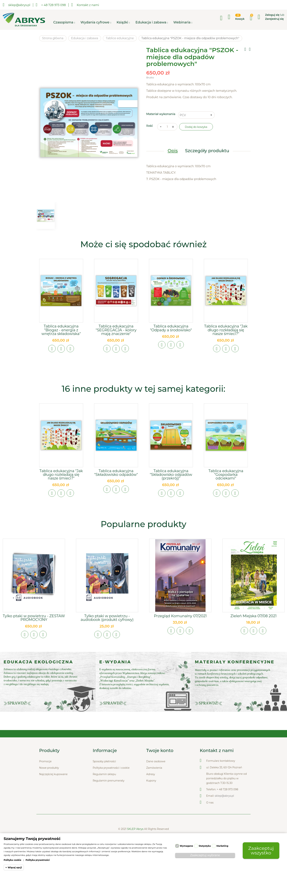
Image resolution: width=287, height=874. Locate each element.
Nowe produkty (49, 768)
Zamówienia (154, 768)
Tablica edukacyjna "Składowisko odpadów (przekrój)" (171, 475)
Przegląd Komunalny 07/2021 (180, 616)
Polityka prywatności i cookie (111, 768)
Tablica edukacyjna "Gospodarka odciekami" (225, 475)
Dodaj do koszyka (196, 127)
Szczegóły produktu (207, 150)
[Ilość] (167, 127)
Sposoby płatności (104, 762)
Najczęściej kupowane (53, 774)
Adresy (150, 774)
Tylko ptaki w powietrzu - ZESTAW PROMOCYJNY (34, 618)
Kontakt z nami (85, 5)
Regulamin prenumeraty (108, 781)
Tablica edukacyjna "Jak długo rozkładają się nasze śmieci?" (226, 330)
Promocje (45, 762)
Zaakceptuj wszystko (261, 850)
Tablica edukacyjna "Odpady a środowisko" (171, 328)
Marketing (222, 846)
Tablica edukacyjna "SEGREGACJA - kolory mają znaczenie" (116, 330)
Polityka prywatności (38, 860)
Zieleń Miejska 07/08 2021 (253, 616)
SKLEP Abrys (135, 829)
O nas (210, 803)
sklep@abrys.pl (224, 796)
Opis (173, 150)
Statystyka (205, 846)
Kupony (151, 781)
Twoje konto (159, 751)
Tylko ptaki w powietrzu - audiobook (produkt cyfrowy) (107, 618)
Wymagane (186, 846)
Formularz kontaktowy (220, 761)
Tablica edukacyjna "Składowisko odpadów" (116, 473)
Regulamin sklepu (104, 774)
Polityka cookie (12, 860)
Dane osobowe (155, 762)
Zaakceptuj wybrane (205, 855)
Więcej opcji (15, 867)
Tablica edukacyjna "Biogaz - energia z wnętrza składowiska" (61, 330)
